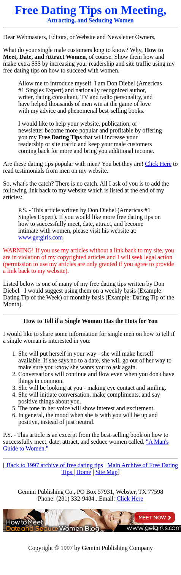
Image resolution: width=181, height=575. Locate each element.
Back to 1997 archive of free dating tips (54, 465)
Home (83, 472)
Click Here (158, 164)
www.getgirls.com (40, 237)
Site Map (106, 472)
